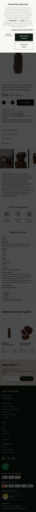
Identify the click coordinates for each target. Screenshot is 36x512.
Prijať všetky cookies (24, 37)
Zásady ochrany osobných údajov (22, 30)
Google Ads (12, 20)
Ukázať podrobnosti (8, 34)
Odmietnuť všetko (24, 45)
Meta (22, 20)
